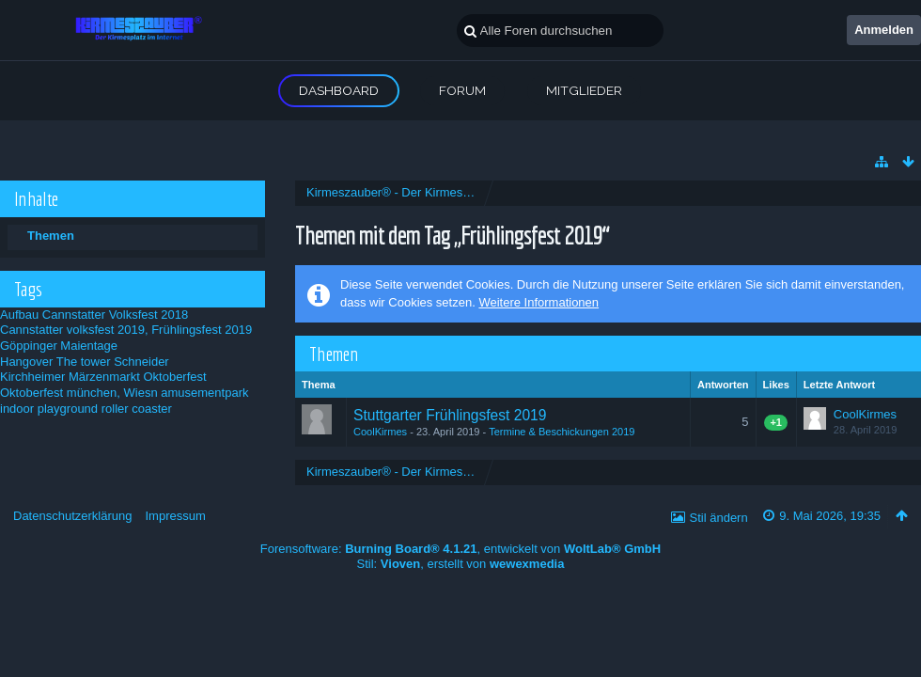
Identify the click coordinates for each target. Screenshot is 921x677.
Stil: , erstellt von (461, 564)
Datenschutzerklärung (72, 516)
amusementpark (204, 393)
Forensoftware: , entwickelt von (460, 549)
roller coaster (136, 408)
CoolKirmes (380, 431)
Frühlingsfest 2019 (201, 330)
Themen (50, 235)
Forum (462, 90)
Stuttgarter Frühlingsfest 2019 (449, 415)
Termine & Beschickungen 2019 (561, 431)
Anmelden (883, 30)
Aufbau (19, 314)
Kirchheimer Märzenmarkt (70, 377)
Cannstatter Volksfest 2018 (115, 314)
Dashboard (339, 90)
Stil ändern (719, 518)
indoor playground (49, 408)
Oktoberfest (174, 377)
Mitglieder (584, 90)
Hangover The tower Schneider (84, 361)
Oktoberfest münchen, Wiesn (79, 393)
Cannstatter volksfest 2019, (74, 330)
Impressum (175, 516)
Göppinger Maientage (58, 345)
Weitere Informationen (538, 302)
